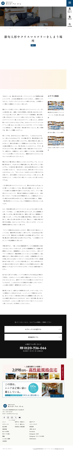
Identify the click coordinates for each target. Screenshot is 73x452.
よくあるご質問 (6, 438)
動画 (10, 28)
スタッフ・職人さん (19, 424)
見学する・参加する (19, 421)
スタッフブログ (33, 424)
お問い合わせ (32, 429)
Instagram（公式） (34, 433)
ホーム (4, 421)
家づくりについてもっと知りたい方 (20, 28)
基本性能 (4, 429)
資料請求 (31, 426)
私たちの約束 (5, 431)
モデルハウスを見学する (33, 329)
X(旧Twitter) (32, 438)
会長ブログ (32, 421)
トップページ (5, 28)
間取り (33, 45)
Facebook (32, 431)
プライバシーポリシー (7, 448)
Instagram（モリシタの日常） (37, 436)
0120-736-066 (35, 348)
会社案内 (4, 441)
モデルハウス (5, 424)
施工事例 (4, 426)
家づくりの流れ (6, 433)
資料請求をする (33, 337)
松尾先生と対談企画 (19, 426)
